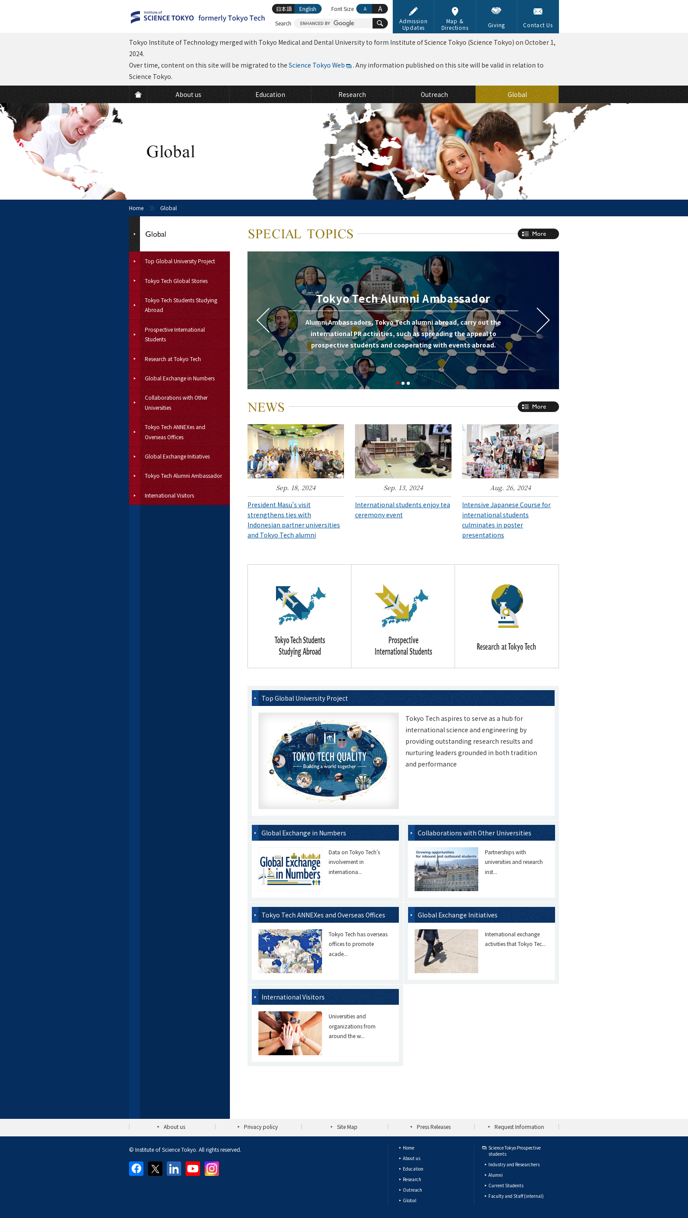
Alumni (495, 1174)
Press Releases (434, 1126)
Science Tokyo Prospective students (514, 1150)
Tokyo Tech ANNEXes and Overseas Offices (323, 914)
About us (174, 1126)
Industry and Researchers (514, 1164)
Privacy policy (261, 1126)
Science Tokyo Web (317, 65)
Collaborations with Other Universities (474, 832)
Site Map (347, 1126)
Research (412, 1179)
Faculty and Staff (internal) (516, 1196)
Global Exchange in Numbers (304, 832)
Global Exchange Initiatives (458, 914)
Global (409, 1200)
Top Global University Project (305, 698)
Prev (263, 320)
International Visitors (293, 996)
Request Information (519, 1126)
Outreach (412, 1189)
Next (543, 320)
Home (136, 207)
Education (413, 1168)
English (307, 8)
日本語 (284, 8)
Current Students (505, 1185)
